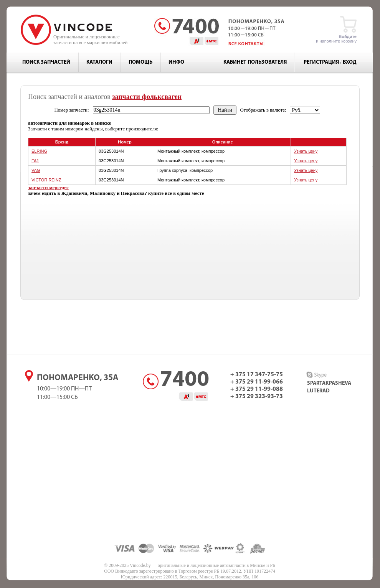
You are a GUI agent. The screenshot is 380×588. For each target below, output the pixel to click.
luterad (318, 391)
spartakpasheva (329, 383)
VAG (35, 170)
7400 (184, 380)
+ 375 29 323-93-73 (256, 397)
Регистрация (321, 62)
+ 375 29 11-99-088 (256, 389)
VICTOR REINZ (46, 180)
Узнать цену (305, 151)
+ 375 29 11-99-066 (256, 382)
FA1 (35, 160)
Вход (350, 62)
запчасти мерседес (48, 187)
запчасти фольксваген (147, 96)
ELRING (39, 151)
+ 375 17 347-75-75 (256, 375)
